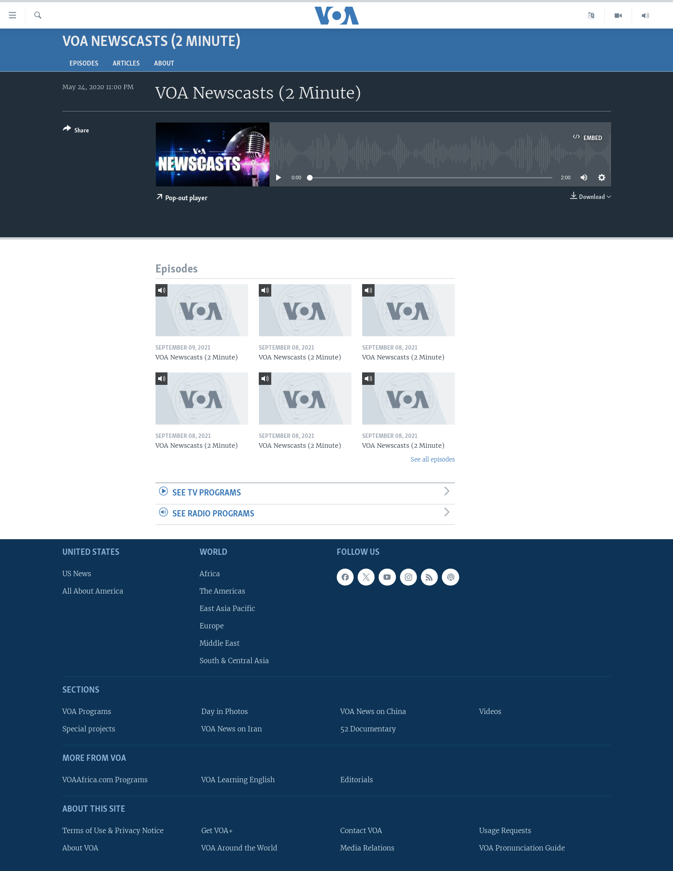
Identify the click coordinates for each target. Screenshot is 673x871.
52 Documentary (368, 729)
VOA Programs (86, 711)
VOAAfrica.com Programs (105, 780)
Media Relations (367, 848)
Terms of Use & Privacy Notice (112, 830)
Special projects (88, 729)
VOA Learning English (238, 780)
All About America (92, 591)
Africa (210, 574)
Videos (490, 711)
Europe (212, 626)
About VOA (80, 848)
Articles (126, 63)
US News (76, 574)
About (164, 63)
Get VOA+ (217, 830)
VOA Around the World (239, 848)
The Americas (222, 591)
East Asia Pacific (227, 608)
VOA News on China (373, 711)
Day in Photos (224, 711)
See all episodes (433, 459)
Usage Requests (505, 830)
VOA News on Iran (231, 729)
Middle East (220, 643)
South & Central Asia (234, 660)
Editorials (356, 780)
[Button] (76, 131)
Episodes (83, 63)
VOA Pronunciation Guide (522, 848)
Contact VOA (361, 830)
